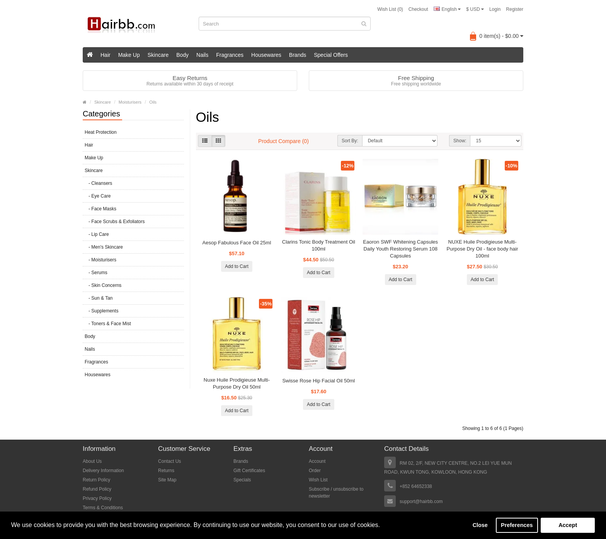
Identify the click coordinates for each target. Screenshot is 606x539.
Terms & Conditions (103, 507)
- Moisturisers (100, 260)
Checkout (418, 9)
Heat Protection (101, 132)
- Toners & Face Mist (108, 323)
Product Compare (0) (283, 141)
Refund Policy (97, 489)
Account (317, 461)
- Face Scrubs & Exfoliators (115, 221)
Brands (297, 55)
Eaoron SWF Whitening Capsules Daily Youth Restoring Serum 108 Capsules (400, 249)
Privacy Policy (97, 498)
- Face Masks (100, 209)
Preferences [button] (517, 525)
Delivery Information (103, 470)
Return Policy (96, 480)
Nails (202, 55)
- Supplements (101, 311)
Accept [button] (567, 525)
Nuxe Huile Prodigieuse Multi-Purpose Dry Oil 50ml (237, 383)
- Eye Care (98, 196)
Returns (166, 470)
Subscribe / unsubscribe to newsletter (336, 492)
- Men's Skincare (104, 247)
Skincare (158, 55)
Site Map (167, 480)
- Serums (96, 272)
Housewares (266, 55)
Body (182, 55)
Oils (153, 102)
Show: (459, 140)
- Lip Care (97, 234)
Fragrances (229, 55)
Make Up (129, 55)
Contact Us (169, 461)
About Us (92, 461)
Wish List (318, 480)
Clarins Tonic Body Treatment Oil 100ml (318, 245)
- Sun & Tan (99, 298)
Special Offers (331, 55)
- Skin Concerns (103, 285)
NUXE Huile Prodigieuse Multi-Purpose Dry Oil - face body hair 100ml (482, 249)
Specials (242, 480)
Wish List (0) (390, 9)
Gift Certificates (249, 470)
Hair (105, 55)
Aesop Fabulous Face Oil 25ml (237, 243)
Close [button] (480, 525)
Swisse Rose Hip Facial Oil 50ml (318, 381)
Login (494, 9)
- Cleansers (98, 183)
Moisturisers (130, 102)
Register (514, 9)
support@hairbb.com (421, 501)
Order (315, 470)
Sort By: (350, 140)
